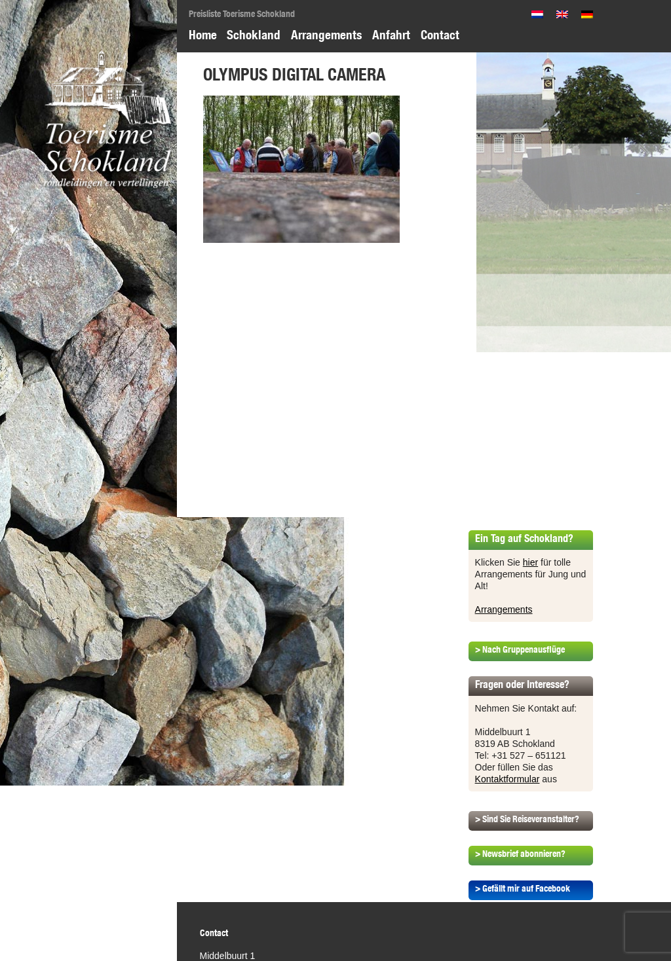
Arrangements (326, 35)
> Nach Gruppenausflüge (520, 649)
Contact (440, 35)
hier (530, 562)
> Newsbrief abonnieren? (520, 854)
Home (203, 35)
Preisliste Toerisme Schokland (242, 14)
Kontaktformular (507, 779)
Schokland (253, 35)
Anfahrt (391, 35)
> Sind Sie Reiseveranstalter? (527, 819)
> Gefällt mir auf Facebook (522, 888)
